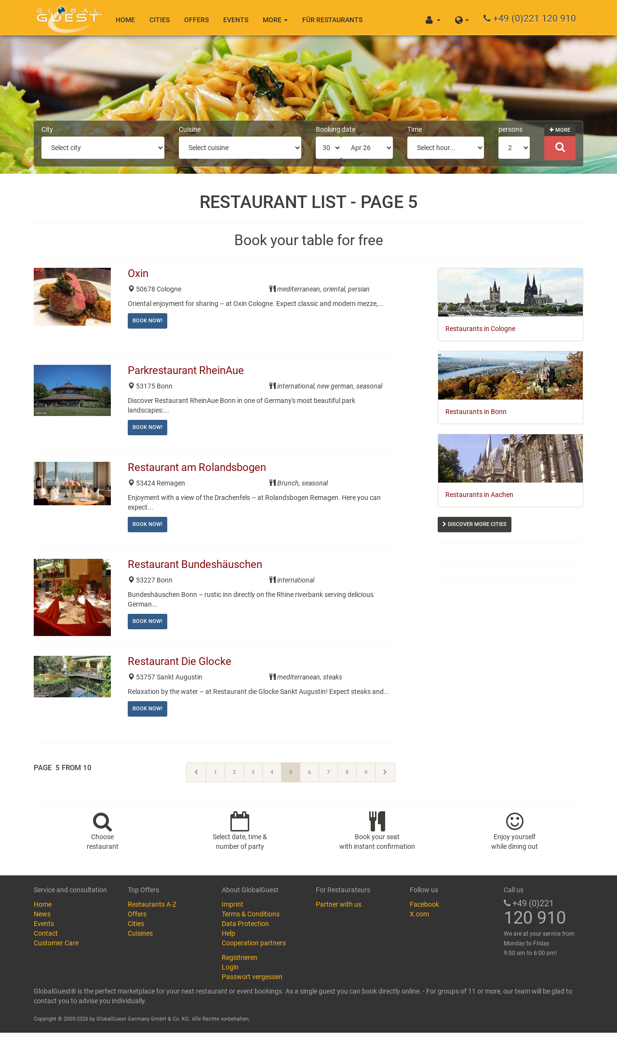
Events (235, 20)
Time (414, 129)
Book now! (147, 321)
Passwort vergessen (252, 977)
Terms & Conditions (251, 914)
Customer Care (56, 943)
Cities (159, 20)
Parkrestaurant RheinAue (187, 370)
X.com (419, 914)
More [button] (275, 20)
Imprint (232, 904)
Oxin (139, 273)
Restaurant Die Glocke (181, 661)
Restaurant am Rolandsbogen (198, 467)
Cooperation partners (254, 943)
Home (125, 20)
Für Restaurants (332, 20)
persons (510, 129)
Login (230, 967)
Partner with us (339, 904)
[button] (462, 17)
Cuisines (140, 933)
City (47, 129)
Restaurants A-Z (152, 904)
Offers (196, 20)
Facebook (424, 904)
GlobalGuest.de (67, 17)
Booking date (335, 129)
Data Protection (245, 923)
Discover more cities (475, 524)
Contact (46, 933)
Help (228, 933)
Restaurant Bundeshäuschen (196, 564)
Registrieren (239, 957)
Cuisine (190, 129)
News (42, 914)
